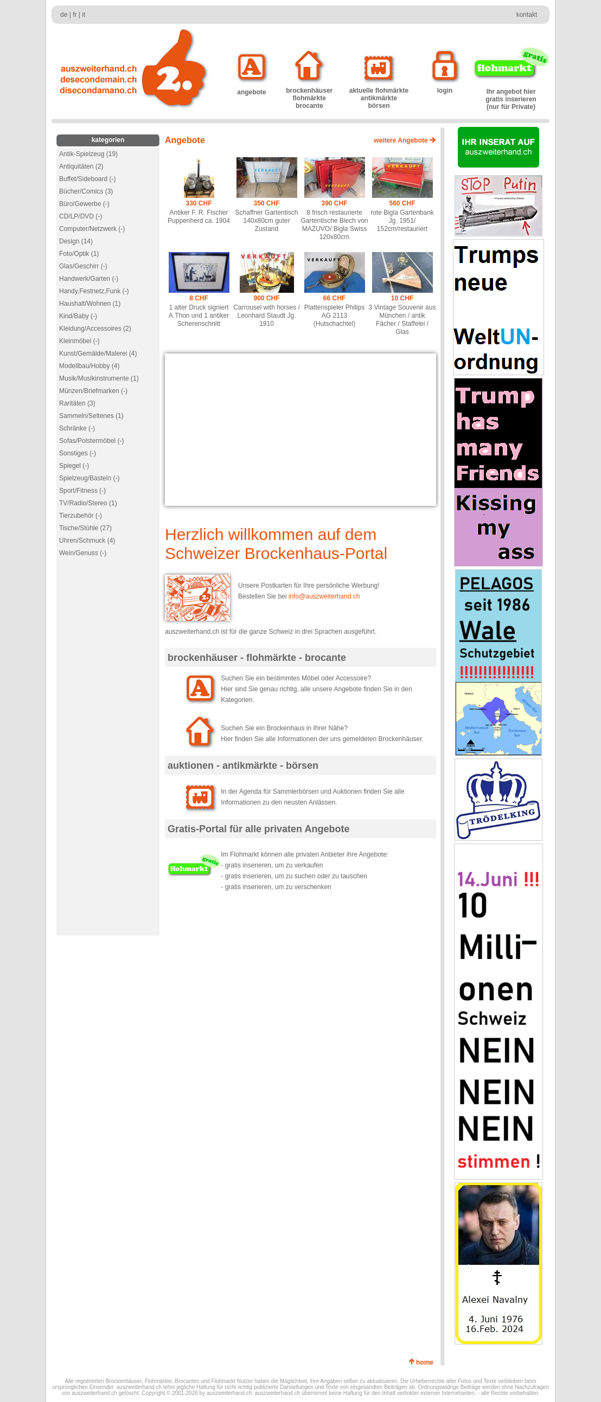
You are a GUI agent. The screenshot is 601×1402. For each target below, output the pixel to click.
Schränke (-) (77, 428)
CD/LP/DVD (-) (80, 216)
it (83, 14)
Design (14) (76, 241)
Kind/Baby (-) (78, 316)
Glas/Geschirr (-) (83, 266)
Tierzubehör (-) (80, 515)
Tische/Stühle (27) (85, 528)
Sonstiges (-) (77, 453)
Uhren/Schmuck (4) (87, 540)
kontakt (527, 14)
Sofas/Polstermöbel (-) (91, 441)
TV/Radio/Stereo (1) (88, 503)
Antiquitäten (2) (81, 166)
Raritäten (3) (77, 403)
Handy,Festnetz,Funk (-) (94, 291)
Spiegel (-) (74, 466)
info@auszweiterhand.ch (324, 596)
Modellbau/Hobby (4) (89, 366)
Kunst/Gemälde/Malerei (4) (98, 353)
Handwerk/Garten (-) (88, 278)
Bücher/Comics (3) (86, 191)
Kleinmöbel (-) (79, 341)
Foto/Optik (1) (79, 254)
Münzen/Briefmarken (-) (93, 391)
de (63, 14)
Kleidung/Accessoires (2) (95, 328)
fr (74, 14)
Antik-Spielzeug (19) (88, 154)
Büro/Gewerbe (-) (84, 204)
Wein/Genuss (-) (82, 553)
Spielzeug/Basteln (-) (89, 478)
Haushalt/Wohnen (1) (89, 303)
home (426, 1362)
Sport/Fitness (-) (82, 490)
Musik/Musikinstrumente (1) (99, 378)
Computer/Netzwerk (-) (92, 229)
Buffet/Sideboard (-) (87, 179)
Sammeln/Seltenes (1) (91, 416)
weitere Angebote (405, 140)
